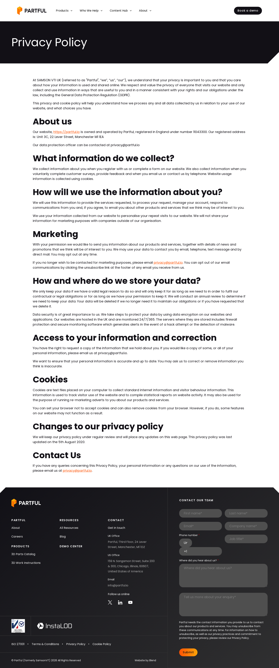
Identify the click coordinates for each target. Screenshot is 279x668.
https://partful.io (66, 132)
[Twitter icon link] (110, 602)
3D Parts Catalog (23, 554)
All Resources (69, 528)
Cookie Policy (102, 644)
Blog (63, 536)
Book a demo (248, 11)
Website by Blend (145, 660)
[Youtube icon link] (130, 602)
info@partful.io (118, 585)
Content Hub (121, 11)
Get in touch (116, 528)
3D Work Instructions (26, 563)
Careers (17, 536)
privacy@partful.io (168, 262)
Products (64, 11)
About (145, 11)
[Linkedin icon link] (120, 602)
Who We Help (91, 11)
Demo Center (71, 546)
